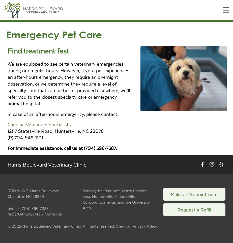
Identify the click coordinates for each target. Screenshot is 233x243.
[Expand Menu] (225, 10)
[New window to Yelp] (221, 164)
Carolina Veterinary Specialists (39, 124)
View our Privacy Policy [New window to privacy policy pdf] (136, 226)
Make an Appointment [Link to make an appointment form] (194, 194)
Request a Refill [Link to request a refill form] (194, 209)
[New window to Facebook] (202, 164)
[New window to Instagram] (211, 164)
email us (54, 214)
